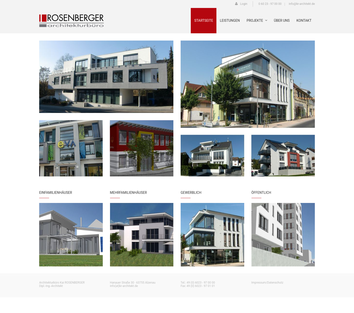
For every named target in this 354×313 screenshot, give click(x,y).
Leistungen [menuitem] (230, 20)
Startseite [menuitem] (203, 20)
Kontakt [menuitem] (303, 20)
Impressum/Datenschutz (267, 282)
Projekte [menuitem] (257, 20)
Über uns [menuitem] (282, 20)
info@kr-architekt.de (302, 4)
